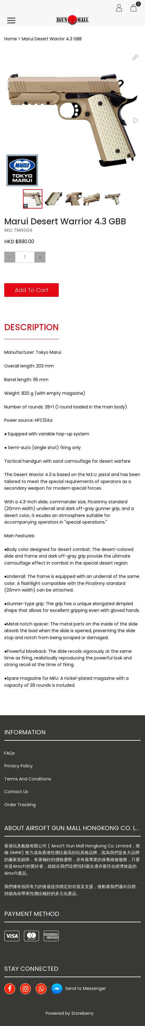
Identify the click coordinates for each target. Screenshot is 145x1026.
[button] (135, 57)
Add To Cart (31, 290)
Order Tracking (20, 805)
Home (10, 39)
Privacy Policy (18, 766)
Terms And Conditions (27, 779)
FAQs (9, 753)
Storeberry (82, 1013)
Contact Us (16, 792)
